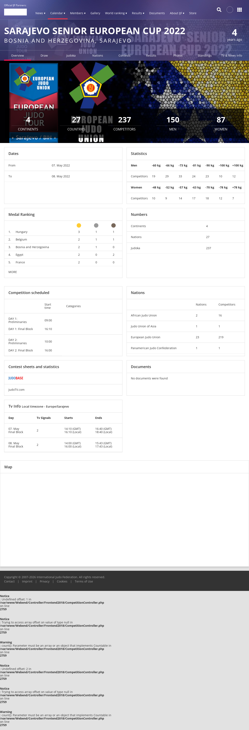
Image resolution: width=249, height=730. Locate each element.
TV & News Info (231, 55)
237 (208, 248)
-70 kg (210, 187)
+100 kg (237, 165)
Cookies (62, 581)
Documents (157, 13)
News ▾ (40, 13)
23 (207, 176)
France (20, 262)
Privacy (44, 581)
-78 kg (223, 187)
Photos (178, 55)
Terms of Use (84, 581)
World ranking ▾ (116, 13)
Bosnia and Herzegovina (32, 247)
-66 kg (169, 165)
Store (192, 13)
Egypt (19, 255)
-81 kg (196, 165)
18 (207, 198)
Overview (17, 55)
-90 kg (210, 165)
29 (167, 176)
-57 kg (183, 187)
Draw (44, 55)
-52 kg (169, 187)
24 (193, 176)
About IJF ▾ (177, 13)
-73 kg (183, 165)
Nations (97, 55)
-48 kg (156, 187)
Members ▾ (78, 13)
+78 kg (237, 187)
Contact (9, 581)
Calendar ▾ (57, 13)
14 (180, 198)
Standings (205, 55)
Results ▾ (138, 13)
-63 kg (196, 187)
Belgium (21, 239)
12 (234, 176)
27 (207, 237)
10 (220, 176)
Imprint (27, 581)
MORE (12, 272)
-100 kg (224, 165)
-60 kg (156, 165)
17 (193, 198)
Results (151, 55)
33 (180, 176)
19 (153, 176)
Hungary (21, 232)
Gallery (95, 13)
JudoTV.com (16, 390)
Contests (124, 55)
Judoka (71, 55)
